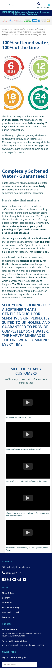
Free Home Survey (10, 607)
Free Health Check (10, 612)
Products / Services (18, 29)
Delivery (6, 597)
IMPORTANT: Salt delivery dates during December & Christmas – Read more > (26, 13)
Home (4, 29)
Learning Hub (8, 617)
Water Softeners (36, 29)
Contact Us (7, 602)
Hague (21, 294)
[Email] (19, 664)
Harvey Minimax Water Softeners (16, 32)
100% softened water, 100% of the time (29, 34)
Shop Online (8, 593)
